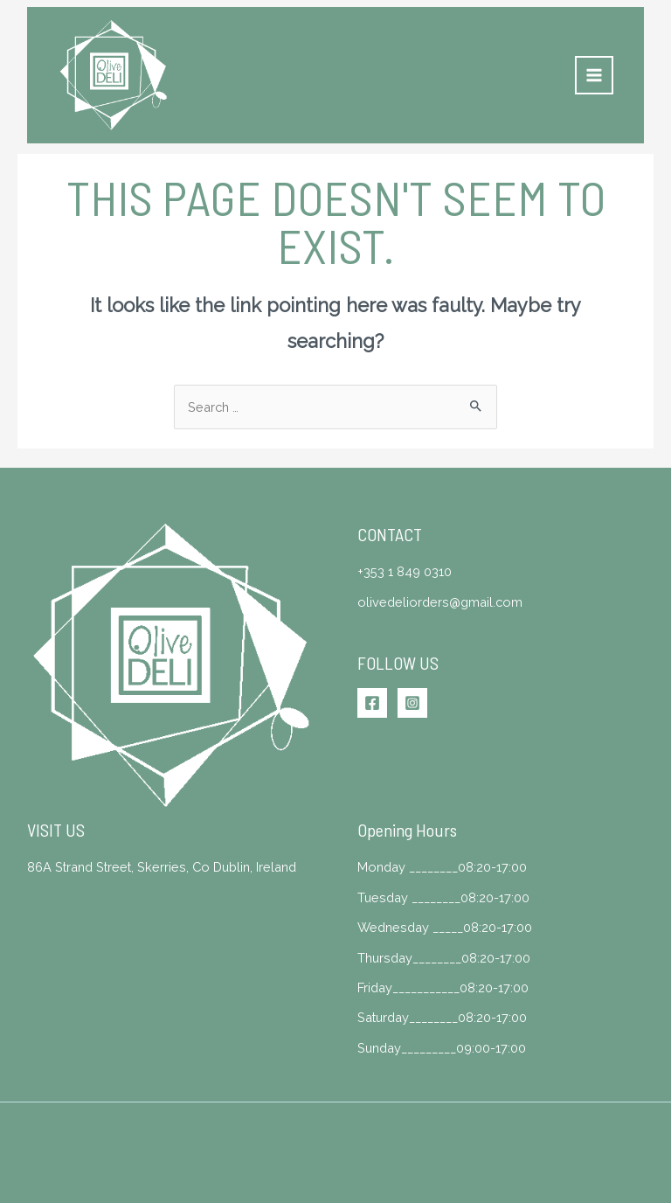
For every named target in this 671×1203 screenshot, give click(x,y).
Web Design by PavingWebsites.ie (338, 1131)
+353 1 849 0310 (404, 571)
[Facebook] (372, 703)
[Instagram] (412, 703)
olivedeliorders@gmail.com (439, 602)
